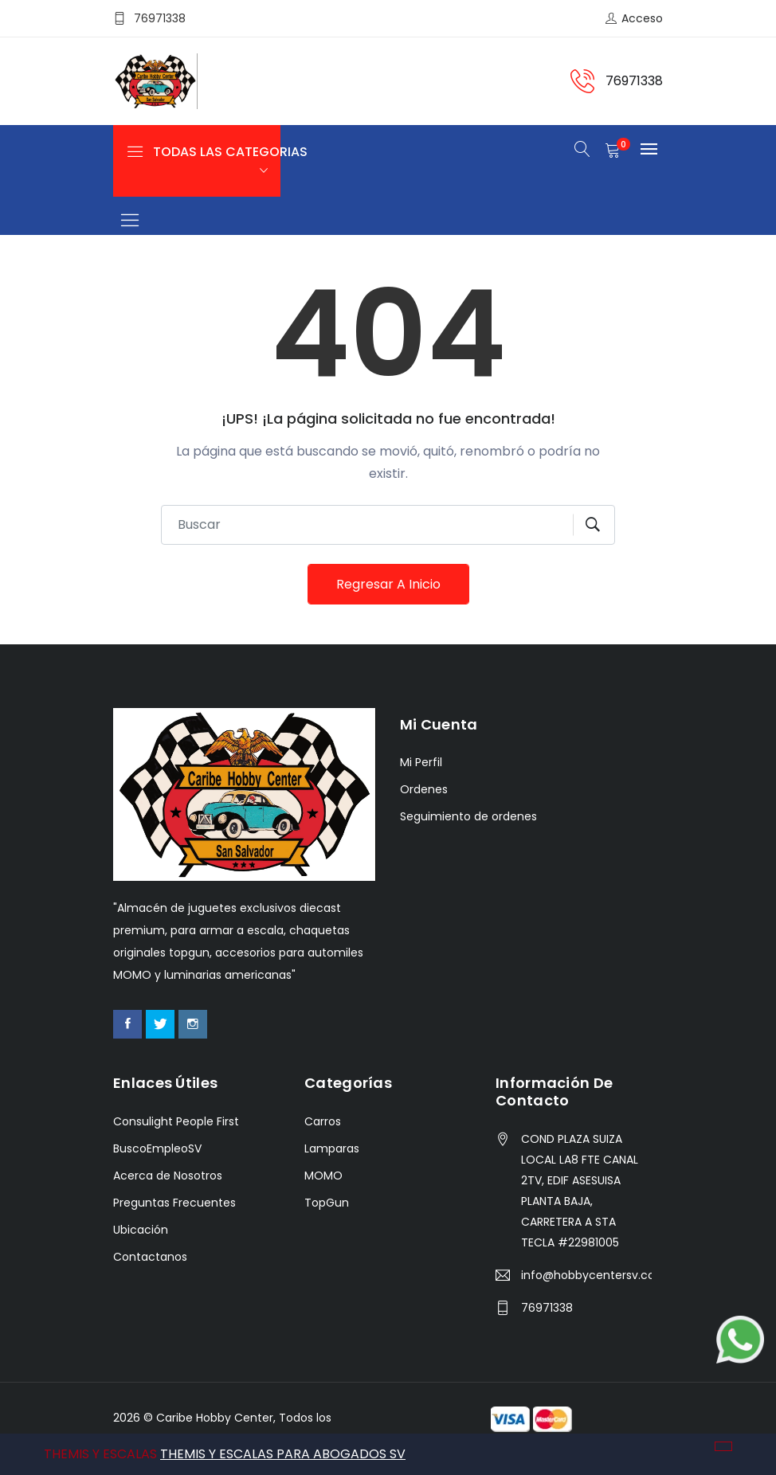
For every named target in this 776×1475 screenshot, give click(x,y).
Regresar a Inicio (388, 584)
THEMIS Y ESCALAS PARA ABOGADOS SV (283, 1454)
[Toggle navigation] (129, 221)
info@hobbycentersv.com (586, 1275)
